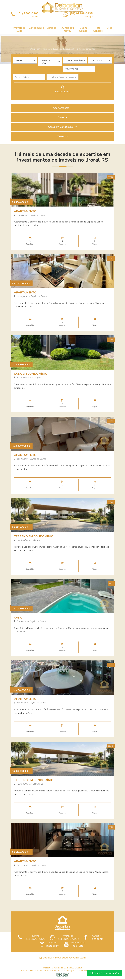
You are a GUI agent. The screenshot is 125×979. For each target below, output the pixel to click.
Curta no (93, 937)
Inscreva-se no (74, 944)
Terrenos (62, 136)
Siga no (49, 944)
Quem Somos (83, 29)
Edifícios (51, 28)
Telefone (31, 937)
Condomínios (36, 28)
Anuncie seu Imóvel (67, 29)
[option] (62, 49)
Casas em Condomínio (62, 127)
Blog (109, 28)
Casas (62, 117)
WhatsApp (64, 937)
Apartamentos (62, 108)
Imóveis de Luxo (19, 29)
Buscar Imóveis (62, 89)
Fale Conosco (98, 29)
